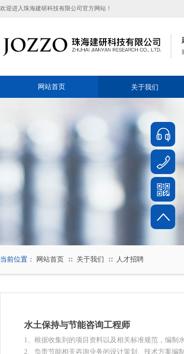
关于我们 (90, 259)
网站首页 (51, 86)
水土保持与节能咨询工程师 (77, 325)
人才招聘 (130, 259)
